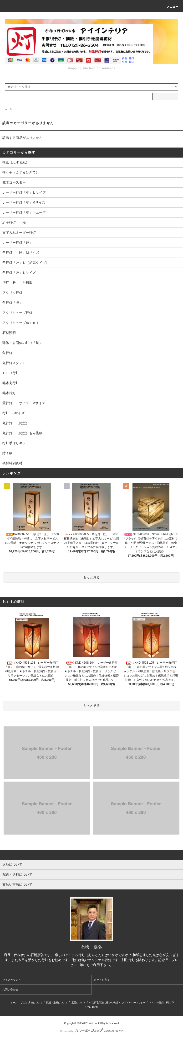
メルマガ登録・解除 (160, 1002)
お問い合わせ (10, 989)
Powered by (91, 1031)
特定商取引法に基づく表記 (103, 1002)
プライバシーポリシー (134, 1002)
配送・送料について (57, 1002)
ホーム (8, 109)
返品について (78, 1002)
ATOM (95, 1007)
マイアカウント (11, 979)
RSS (87, 1007)
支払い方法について (32, 1002)
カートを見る (102, 979)
